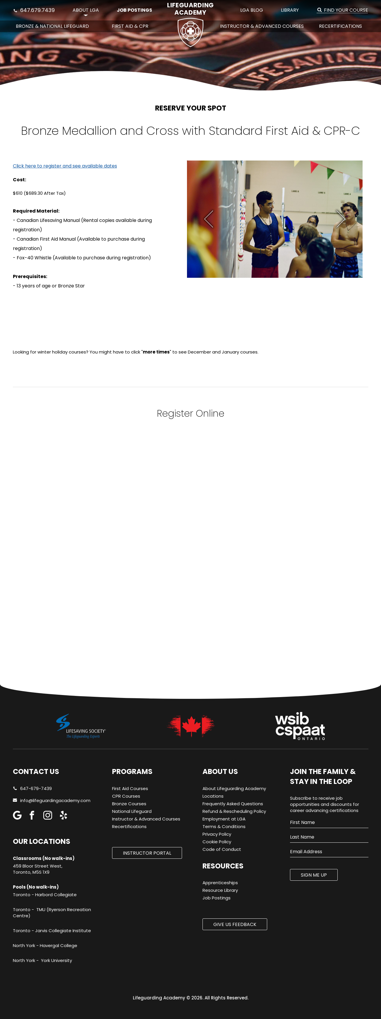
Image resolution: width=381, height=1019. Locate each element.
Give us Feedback (234, 924)
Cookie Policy (216, 842)
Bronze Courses (129, 804)
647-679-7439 (32, 788)
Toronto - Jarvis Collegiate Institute (52, 930)
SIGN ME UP (314, 875)
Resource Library (220, 890)
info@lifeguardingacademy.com (55, 800)
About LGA (86, 10)
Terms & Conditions (224, 826)
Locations (213, 796)
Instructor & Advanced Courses (262, 26)
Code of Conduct (221, 849)
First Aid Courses (130, 788)
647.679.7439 (34, 10)
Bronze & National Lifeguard (52, 26)
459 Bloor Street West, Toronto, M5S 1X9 (37, 869)
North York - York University (42, 960)
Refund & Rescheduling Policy (234, 811)
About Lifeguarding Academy (234, 788)
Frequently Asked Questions (232, 804)
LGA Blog (251, 10)
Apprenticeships (220, 883)
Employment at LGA (224, 819)
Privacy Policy (216, 834)
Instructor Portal (147, 853)
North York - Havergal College (45, 945)
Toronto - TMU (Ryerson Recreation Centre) (52, 912)
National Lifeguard (132, 811)
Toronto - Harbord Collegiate (45, 895)
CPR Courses (126, 796)
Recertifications (340, 26)
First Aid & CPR (130, 26)
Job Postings (134, 10)
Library (290, 10)
